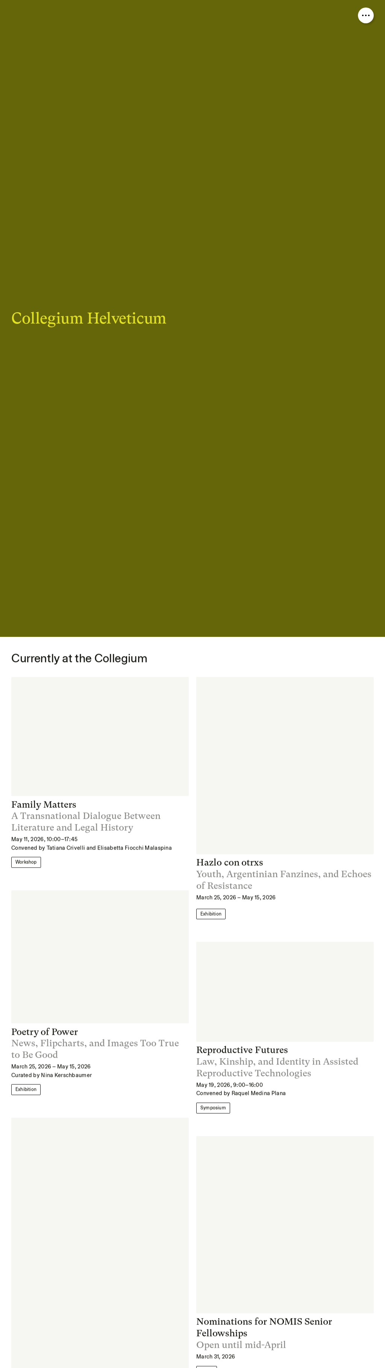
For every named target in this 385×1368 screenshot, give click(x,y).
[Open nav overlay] (366, 15)
